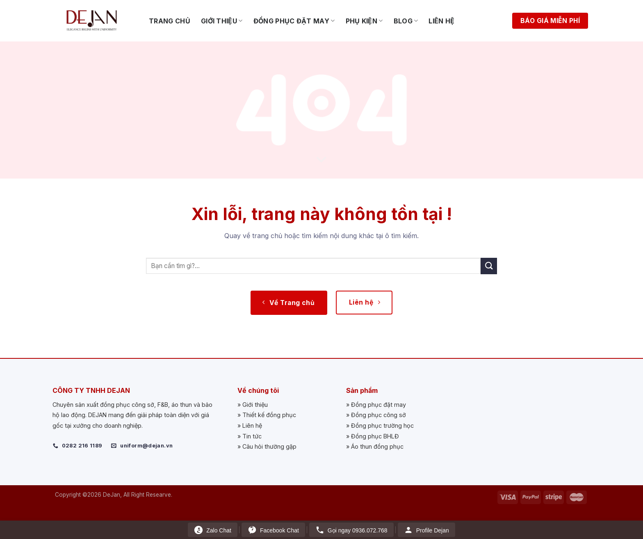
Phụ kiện (364, 21)
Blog (406, 21)
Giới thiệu (222, 21)
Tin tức (252, 436)
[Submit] (489, 266)
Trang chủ (169, 21)
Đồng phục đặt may (294, 21)
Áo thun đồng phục (377, 446)
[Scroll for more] (321, 160)
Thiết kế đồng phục (269, 414)
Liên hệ (441, 21)
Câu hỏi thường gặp (269, 446)
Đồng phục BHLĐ (375, 436)
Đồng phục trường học (382, 425)
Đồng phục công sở (378, 414)
